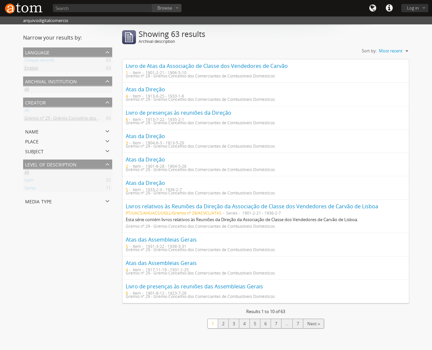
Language (372, 8)
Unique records (39, 61)
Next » (313, 324)
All (26, 90)
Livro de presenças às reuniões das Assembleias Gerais (194, 286)
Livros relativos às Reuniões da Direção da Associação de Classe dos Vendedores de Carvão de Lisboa (252, 206)
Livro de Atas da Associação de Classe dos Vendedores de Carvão (207, 66)
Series (30, 189)
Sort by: (369, 51)
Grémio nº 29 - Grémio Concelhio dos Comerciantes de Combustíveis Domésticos (103, 119)
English (31, 69)
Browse (164, 8)
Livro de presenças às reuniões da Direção (178, 112)
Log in (413, 8)
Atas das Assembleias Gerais (161, 239)
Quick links (389, 8)
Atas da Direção (145, 89)
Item (29, 181)
